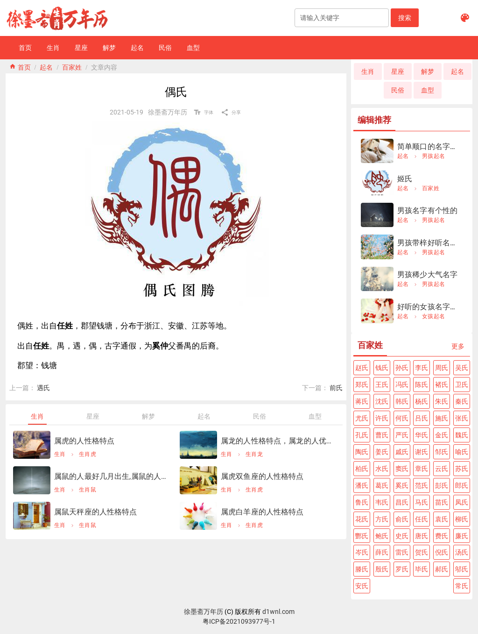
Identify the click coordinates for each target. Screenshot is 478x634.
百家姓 (72, 66)
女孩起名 (433, 316)
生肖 (60, 454)
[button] (405, 17)
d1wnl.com (278, 611)
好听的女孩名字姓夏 (431, 306)
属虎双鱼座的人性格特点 (262, 476)
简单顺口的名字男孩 (431, 146)
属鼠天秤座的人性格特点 (95, 511)
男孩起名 (433, 156)
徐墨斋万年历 (203, 611)
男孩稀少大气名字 (427, 274)
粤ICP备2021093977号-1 (239, 621)
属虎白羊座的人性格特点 (262, 511)
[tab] (37, 416)
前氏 (336, 388)
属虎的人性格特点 (84, 440)
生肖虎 (87, 454)
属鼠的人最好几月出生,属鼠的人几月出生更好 (111, 476)
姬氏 (404, 178)
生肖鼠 (87, 489)
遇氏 (43, 388)
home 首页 (20, 66)
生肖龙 (254, 454)
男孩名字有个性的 (427, 210)
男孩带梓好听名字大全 (435, 242)
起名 (46, 66)
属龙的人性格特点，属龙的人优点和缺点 (278, 440)
